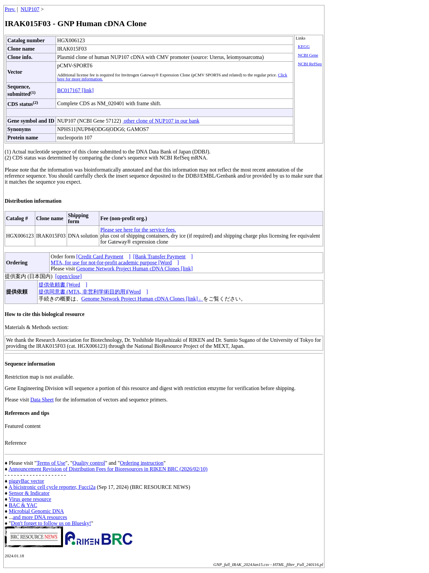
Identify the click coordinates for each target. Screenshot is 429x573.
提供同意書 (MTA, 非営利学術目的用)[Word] (93, 292)
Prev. (10, 9)
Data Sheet (42, 399)
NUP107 (30, 9)
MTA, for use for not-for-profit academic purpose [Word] (115, 262)
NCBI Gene (308, 55)
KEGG (304, 46)
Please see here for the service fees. (138, 230)
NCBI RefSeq (310, 64)
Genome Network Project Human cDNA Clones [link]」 (142, 299)
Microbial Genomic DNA (36, 511)
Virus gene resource (30, 499)
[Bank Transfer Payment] (163, 256)
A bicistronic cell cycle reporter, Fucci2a (52, 487)
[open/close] (68, 276)
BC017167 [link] (75, 90)
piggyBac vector (26, 481)
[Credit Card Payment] (103, 256)
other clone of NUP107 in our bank (160, 121)
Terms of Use (51, 463)
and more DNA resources (40, 517)
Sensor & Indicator (29, 493)
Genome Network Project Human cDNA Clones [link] (134, 268)
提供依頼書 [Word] (63, 285)
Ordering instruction (142, 463)
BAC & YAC (23, 505)
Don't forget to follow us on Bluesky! (51, 523)
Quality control (88, 463)
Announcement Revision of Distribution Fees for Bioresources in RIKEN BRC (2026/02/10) (107, 469)
